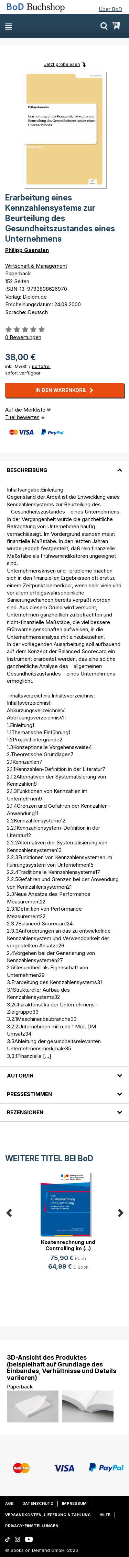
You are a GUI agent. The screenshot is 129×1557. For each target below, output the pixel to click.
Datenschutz (37, 1503)
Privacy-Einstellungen (31, 1525)
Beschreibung (27, 470)
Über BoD (110, 9)
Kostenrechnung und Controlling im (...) (68, 1245)
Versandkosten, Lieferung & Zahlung (48, 1514)
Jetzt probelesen (62, 64)
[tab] (64, 466)
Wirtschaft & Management (36, 266)
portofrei (41, 366)
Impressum (74, 1503)
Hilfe (104, 1514)
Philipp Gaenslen (27, 250)
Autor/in (20, 1075)
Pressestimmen (29, 1094)
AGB (9, 1503)
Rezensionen (25, 1112)
